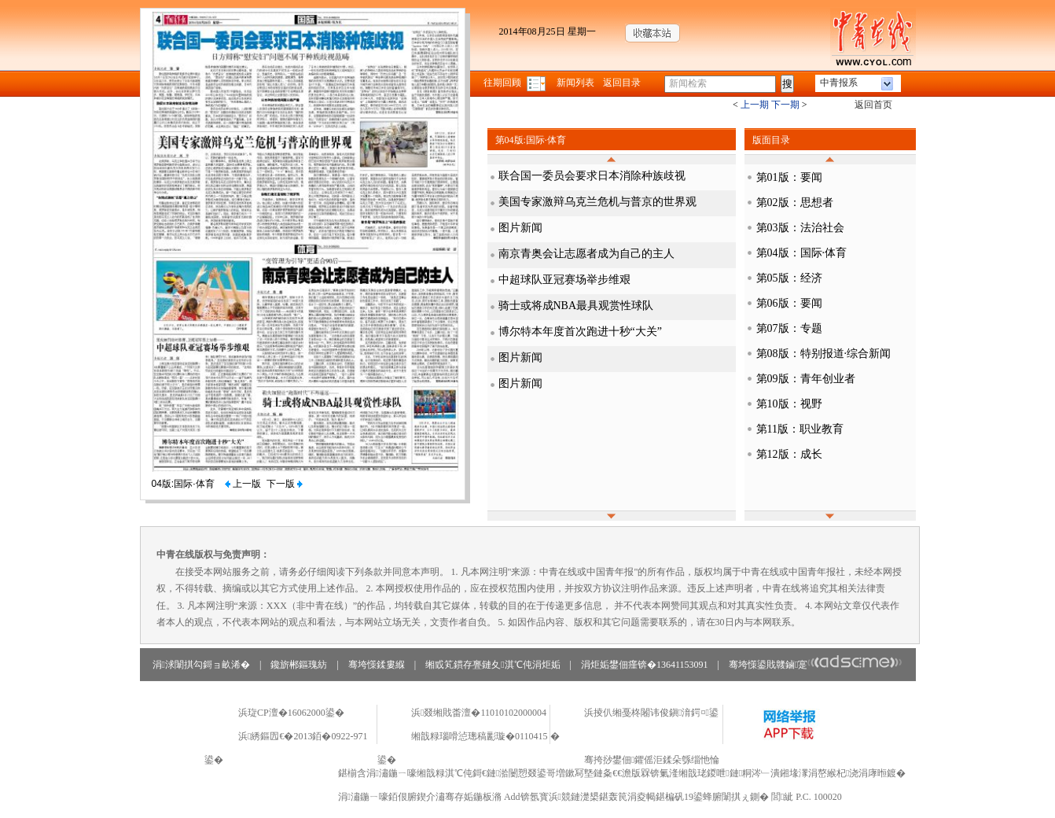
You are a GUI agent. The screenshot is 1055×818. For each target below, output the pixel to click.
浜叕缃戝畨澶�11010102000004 (478, 712)
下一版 (285, 483)
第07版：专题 (789, 328)
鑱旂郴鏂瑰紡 (298, 664)
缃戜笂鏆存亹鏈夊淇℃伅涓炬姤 (492, 664)
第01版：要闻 (789, 177)
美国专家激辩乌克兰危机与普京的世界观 (597, 202)
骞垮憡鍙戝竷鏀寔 (815, 664)
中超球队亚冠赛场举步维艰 (564, 280)
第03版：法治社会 (800, 228)
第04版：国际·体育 (801, 253)
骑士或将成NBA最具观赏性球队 (576, 305)
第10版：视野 (789, 404)
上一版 (243, 483)
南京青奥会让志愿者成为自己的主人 (586, 254)
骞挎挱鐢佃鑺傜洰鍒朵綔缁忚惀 (651, 759)
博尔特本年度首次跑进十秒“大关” (580, 331)
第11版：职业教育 (800, 429)
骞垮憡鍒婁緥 (376, 664)
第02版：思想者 (794, 202)
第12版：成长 (789, 454)
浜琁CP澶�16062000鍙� (291, 712)
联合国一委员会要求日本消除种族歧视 (592, 176)
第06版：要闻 (789, 303)
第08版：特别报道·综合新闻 (823, 353)
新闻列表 (575, 82)
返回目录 (622, 82)
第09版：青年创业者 (805, 379)
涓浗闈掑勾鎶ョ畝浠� (201, 664)
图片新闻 (520, 228)
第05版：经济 (789, 278)
